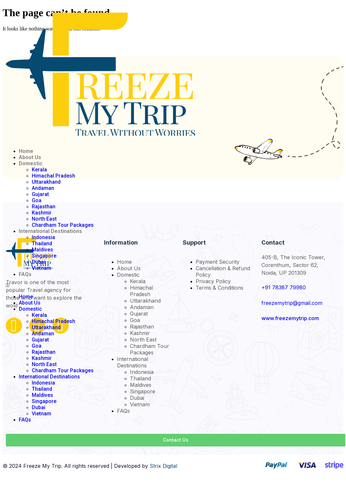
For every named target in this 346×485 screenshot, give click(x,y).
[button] (175, 285)
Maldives (42, 250)
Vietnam (41, 268)
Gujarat (40, 194)
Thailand (42, 243)
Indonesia (43, 237)
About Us (30, 157)
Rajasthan (43, 206)
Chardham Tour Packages (63, 225)
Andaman (43, 188)
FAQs (25, 274)
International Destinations (50, 231)
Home (26, 151)
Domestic (30, 163)
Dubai (38, 262)
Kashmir (42, 213)
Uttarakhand (46, 182)
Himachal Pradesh (53, 176)
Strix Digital (163, 466)
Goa (36, 200)
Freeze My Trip (42, 466)
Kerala (39, 170)
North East (44, 219)
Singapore (44, 256)
